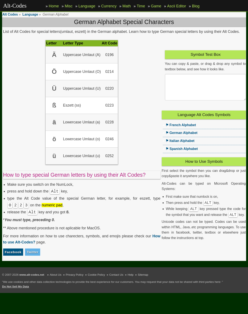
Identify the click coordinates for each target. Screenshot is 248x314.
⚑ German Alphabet (181, 138)
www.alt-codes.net (31, 274)
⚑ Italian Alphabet (180, 146)
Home (54, 6)
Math (126, 6)
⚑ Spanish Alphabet (182, 154)
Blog (196, 6)
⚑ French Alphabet (181, 130)
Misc (69, 6)
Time (141, 6)
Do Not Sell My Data (15, 286)
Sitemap (143, 274)
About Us (56, 274)
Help (131, 274)
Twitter (32, 252)
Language (86, 6)
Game (156, 6)
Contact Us (116, 274)
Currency (109, 6)
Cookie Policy (96, 274)
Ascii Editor (176, 6)
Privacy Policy (75, 274)
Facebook (13, 252)
